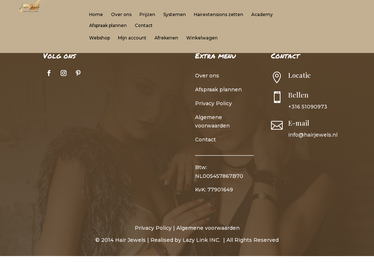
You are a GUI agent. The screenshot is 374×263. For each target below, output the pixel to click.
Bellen (298, 95)
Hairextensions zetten (218, 14)
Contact (144, 25)
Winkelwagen (202, 38)
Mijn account (132, 38)
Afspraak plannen (108, 25)
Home (96, 14)
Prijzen (147, 14)
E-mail (298, 123)
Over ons (121, 14)
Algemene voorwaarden (208, 228)
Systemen (174, 14)
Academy (262, 14)
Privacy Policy (213, 103)
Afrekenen (166, 38)
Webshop (99, 38)
